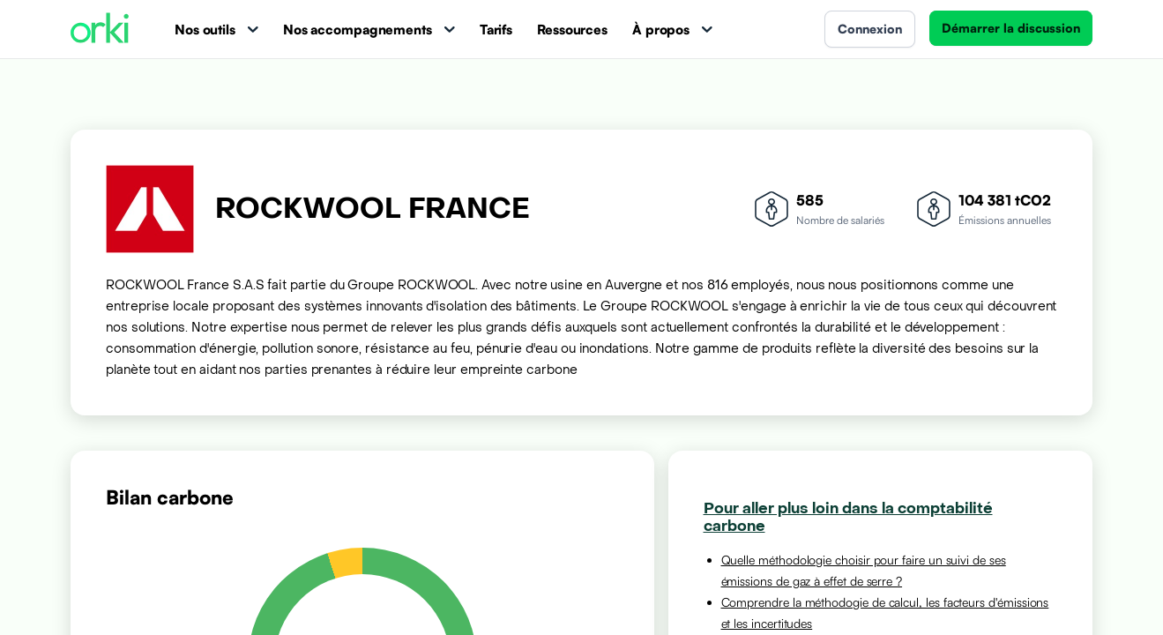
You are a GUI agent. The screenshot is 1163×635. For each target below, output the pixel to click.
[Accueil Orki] (100, 29)
